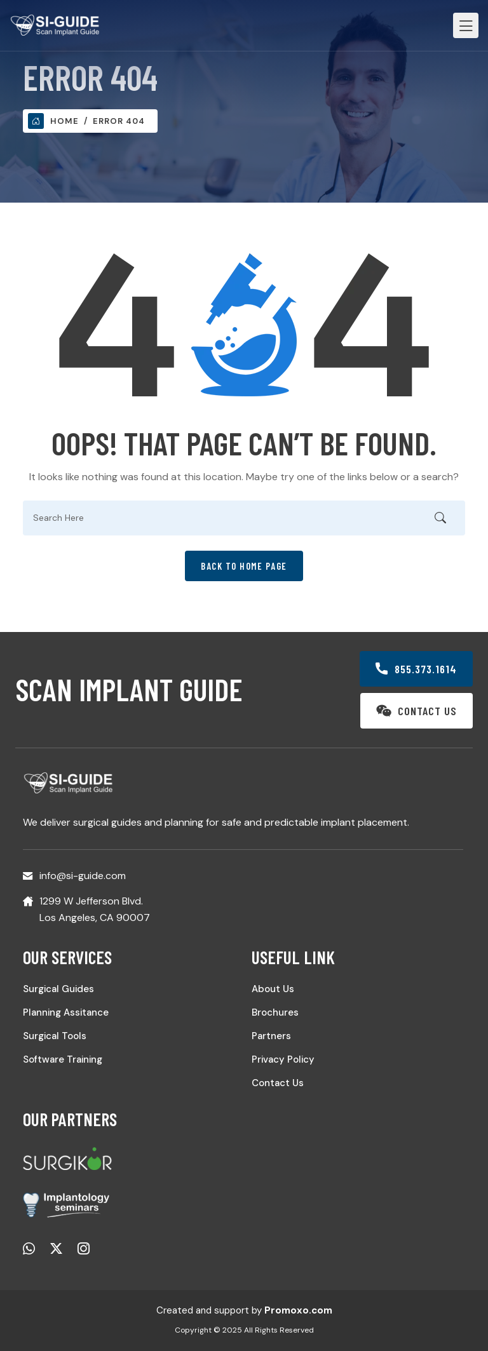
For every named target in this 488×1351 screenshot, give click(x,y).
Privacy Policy (283, 1059)
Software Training (62, 1059)
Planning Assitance (66, 1012)
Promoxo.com (298, 1310)
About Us (273, 989)
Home (53, 121)
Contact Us (278, 1083)
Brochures (275, 1012)
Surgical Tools (54, 1036)
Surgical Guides (58, 989)
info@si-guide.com (82, 875)
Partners (271, 1036)
